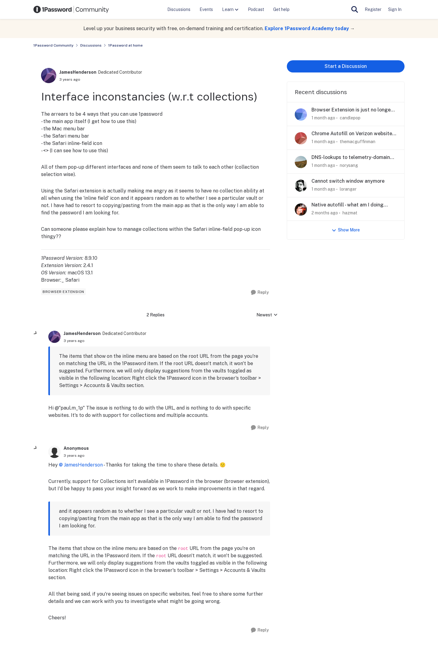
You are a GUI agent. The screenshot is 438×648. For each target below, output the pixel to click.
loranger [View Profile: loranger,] (348, 189)
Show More (346, 230)
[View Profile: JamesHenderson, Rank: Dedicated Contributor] (48, 75)
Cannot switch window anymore (347, 181)
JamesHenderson (83, 465)
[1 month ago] (323, 118)
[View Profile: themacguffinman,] (301, 138)
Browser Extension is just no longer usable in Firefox (351, 110)
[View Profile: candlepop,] (301, 114)
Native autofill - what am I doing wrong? (347, 205)
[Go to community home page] (71, 9)
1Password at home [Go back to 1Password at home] (125, 45)
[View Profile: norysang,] (301, 162)
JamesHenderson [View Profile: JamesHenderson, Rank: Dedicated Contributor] (77, 72)
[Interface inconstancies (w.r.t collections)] (74, 340)
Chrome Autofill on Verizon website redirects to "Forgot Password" (351, 134)
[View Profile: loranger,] (301, 186)
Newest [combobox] (267, 315)
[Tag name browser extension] (63, 291)
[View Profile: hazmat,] (301, 209)
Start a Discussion (346, 66)
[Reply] (260, 292)
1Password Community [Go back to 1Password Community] (53, 45)
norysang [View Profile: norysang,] (349, 165)
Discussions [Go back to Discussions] (91, 45)
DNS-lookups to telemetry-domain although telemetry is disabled (350, 157)
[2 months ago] (324, 213)
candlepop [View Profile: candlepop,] (350, 117)
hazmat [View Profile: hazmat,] (349, 212)
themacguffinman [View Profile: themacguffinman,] (357, 141)
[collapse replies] (35, 333)
